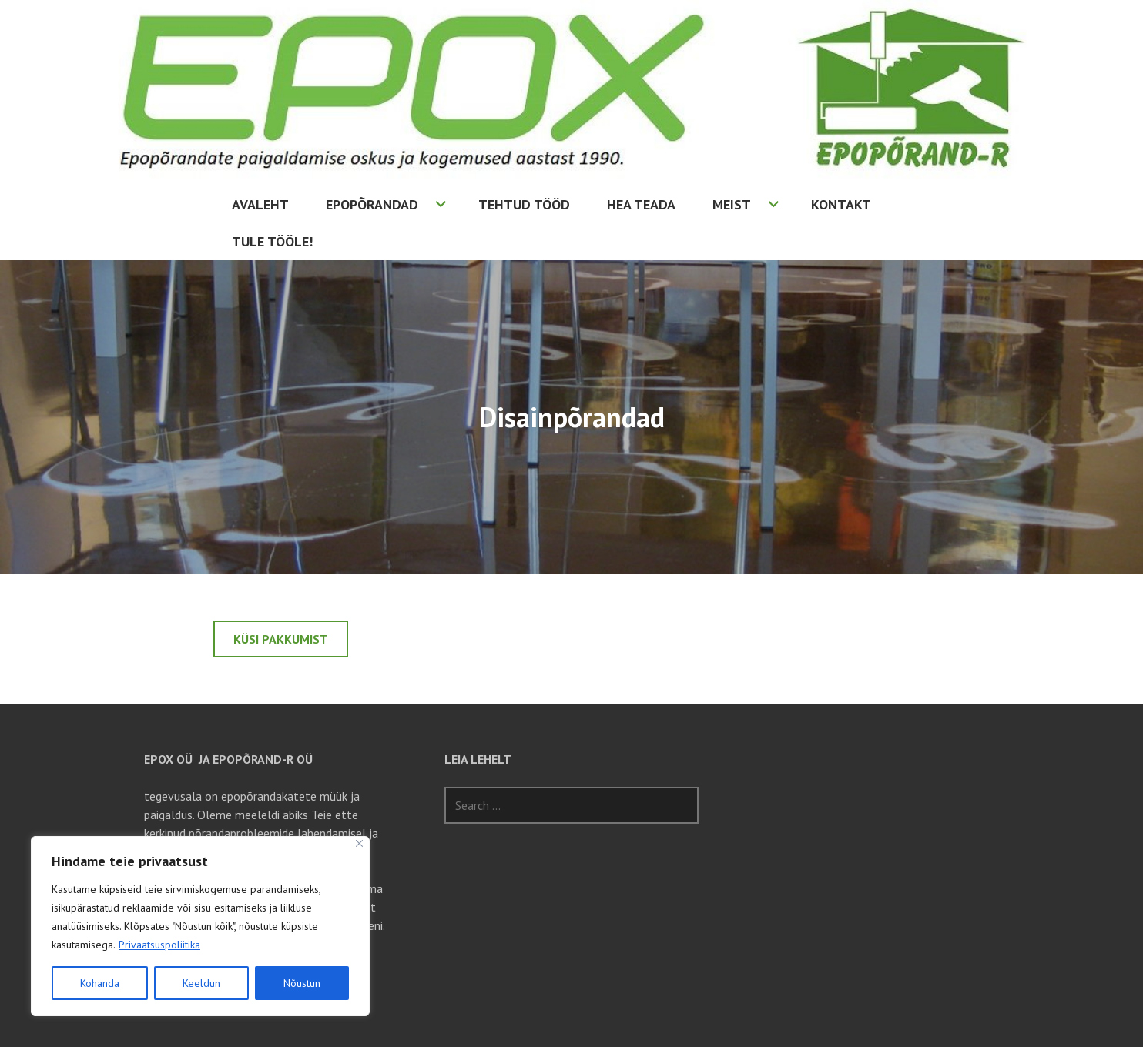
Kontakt (841, 204)
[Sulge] (359, 843)
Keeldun (201, 983)
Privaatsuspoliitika (159, 945)
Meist (731, 204)
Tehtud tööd (524, 204)
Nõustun (301, 983)
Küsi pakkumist (280, 639)
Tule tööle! (272, 241)
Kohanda (99, 983)
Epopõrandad (372, 204)
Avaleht (260, 204)
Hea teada (641, 204)
